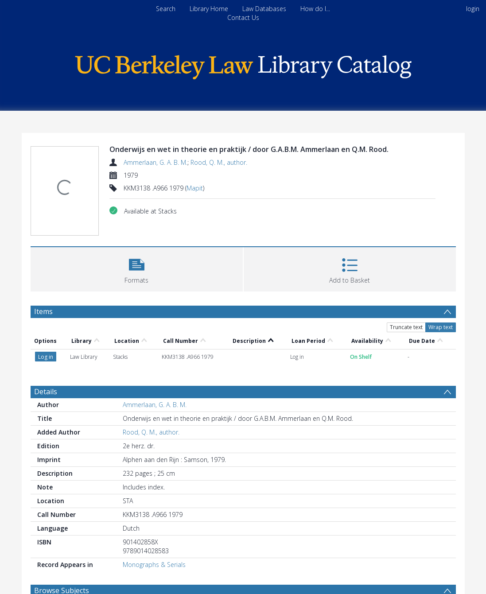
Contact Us (243, 17)
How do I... (315, 8)
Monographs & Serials (154, 564)
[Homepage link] (243, 64)
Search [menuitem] (165, 8)
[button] (137, 268)
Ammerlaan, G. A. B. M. (155, 162)
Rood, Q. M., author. (219, 162)
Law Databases (264, 8)
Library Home (209, 8)
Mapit (195, 188)
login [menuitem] (472, 8)
